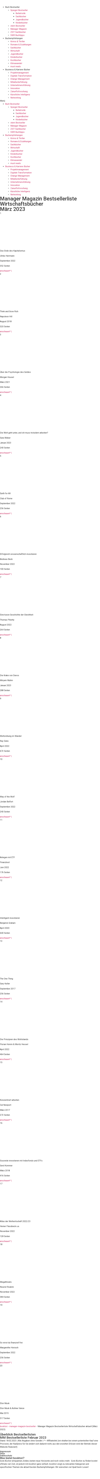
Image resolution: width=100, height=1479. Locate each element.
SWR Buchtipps (17, 35)
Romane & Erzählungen (20, 44)
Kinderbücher (22, 22)
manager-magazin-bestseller (22, 1426)
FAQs (2, 1453)
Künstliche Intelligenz (20, 94)
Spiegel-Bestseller (19, 10)
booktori (4, 1426)
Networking (15, 97)
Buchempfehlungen (14, 38)
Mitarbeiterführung (18, 82)
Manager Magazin (18, 29)
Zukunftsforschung (19, 91)
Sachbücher (21, 16)
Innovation (15, 88)
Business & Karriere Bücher (17, 69)
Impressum (5, 1451)
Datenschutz (6, 1455)
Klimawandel (16, 63)
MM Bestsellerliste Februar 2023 (23, 1437)
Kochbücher (15, 60)
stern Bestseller (17, 26)
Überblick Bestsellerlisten (18, 1434)
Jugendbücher (22, 19)
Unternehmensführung (20, 85)
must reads (15, 66)
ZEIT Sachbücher (18, 32)
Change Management (20, 79)
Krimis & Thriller (17, 41)
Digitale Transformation (21, 76)
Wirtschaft (15, 51)
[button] (50, 100)
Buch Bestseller (12, 7)
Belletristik (21, 13)
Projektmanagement (19, 72)
